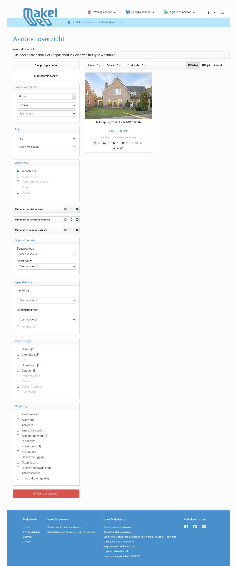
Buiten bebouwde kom (36, 468)
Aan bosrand (30, 414)
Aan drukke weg (32, 430)
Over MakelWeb (31, 532)
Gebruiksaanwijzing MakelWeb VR (122, 556)
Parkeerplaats (31, 376)
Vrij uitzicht (29, 452)
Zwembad (28, 392)
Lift (24, 360)
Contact (27, 541)
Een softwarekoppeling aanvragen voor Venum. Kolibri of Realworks (140, 536)
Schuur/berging (32, 386)
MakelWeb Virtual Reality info (119, 541)
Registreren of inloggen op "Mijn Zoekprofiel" (71, 532)
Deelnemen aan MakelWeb (118, 527)
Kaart (218, 65)
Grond (25, 187)
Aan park (27, 425)
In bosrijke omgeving (35, 478)
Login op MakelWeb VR (116, 551)
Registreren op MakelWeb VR (119, 546)
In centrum (28, 441)
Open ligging (30, 462)
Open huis (28, 327)
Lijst (206, 65)
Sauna (26, 381)
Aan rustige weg (34, 436)
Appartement (30, 176)
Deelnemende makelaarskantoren (65, 527)
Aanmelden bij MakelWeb (117, 532)
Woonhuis (30, 171)
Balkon (28, 349)
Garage (28, 370)
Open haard (31, 365)
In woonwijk (31, 446)
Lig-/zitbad (31, 354)
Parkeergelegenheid (35, 182)
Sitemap (27, 536)
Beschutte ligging (33, 457)
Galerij (193, 65)
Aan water (28, 419)
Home (26, 527)
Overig (26, 192)
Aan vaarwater (31, 473)
